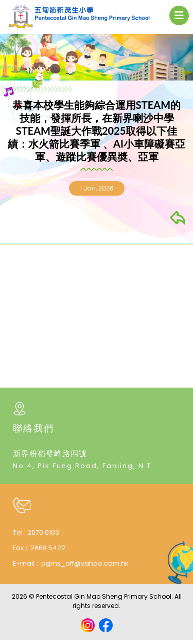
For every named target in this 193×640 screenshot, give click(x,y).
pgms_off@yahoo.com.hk (85, 563)
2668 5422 (47, 548)
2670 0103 (43, 532)
